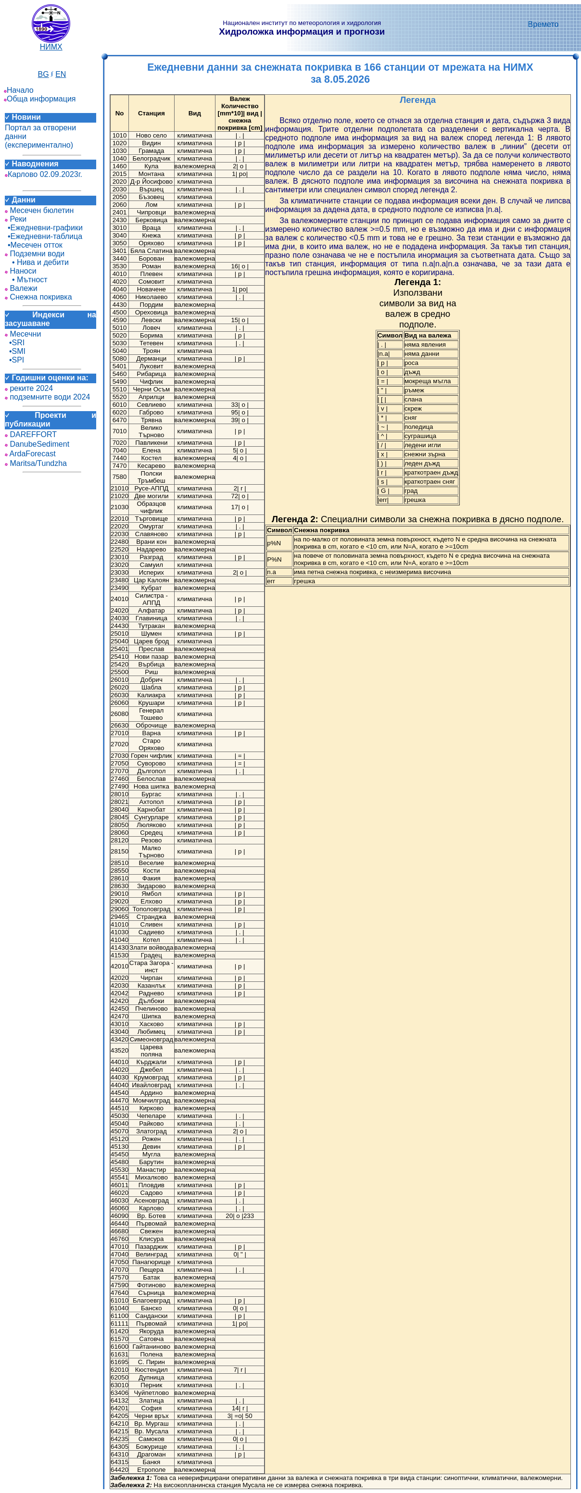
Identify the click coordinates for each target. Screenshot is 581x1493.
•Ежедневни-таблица (43, 236)
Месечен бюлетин (39, 210)
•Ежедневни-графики (44, 228)
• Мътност (26, 280)
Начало (19, 90)
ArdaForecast (30, 454)
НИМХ (51, 43)
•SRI (15, 343)
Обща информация (40, 99)
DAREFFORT (31, 434)
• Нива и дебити (37, 262)
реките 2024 (29, 388)
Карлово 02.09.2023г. (43, 174)
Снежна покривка (38, 297)
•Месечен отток (34, 245)
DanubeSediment (37, 444)
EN (60, 74)
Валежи (21, 288)
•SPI (14, 360)
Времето (543, 24)
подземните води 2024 (47, 397)
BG (43, 74)
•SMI (15, 351)
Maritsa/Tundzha (36, 463)
